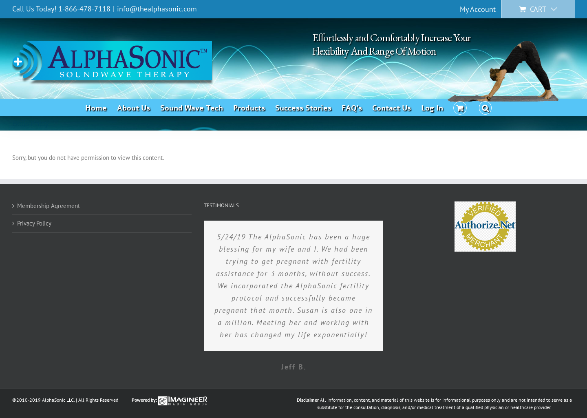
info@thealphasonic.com (157, 8)
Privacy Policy (34, 223)
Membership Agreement (48, 206)
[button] (485, 107)
